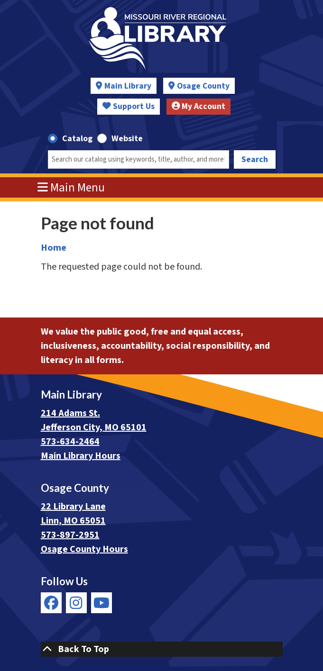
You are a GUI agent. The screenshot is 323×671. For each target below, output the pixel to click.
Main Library (127, 86)
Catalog (77, 139)
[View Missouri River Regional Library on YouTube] (101, 602)
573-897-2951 (70, 535)
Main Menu (71, 188)
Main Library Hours (80, 455)
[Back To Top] (162, 649)
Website (127, 139)
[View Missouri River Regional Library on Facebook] (51, 602)
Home (53, 247)
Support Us (128, 106)
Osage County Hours (84, 549)
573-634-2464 (70, 441)
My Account (199, 106)
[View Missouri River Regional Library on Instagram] (76, 602)
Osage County (203, 86)
